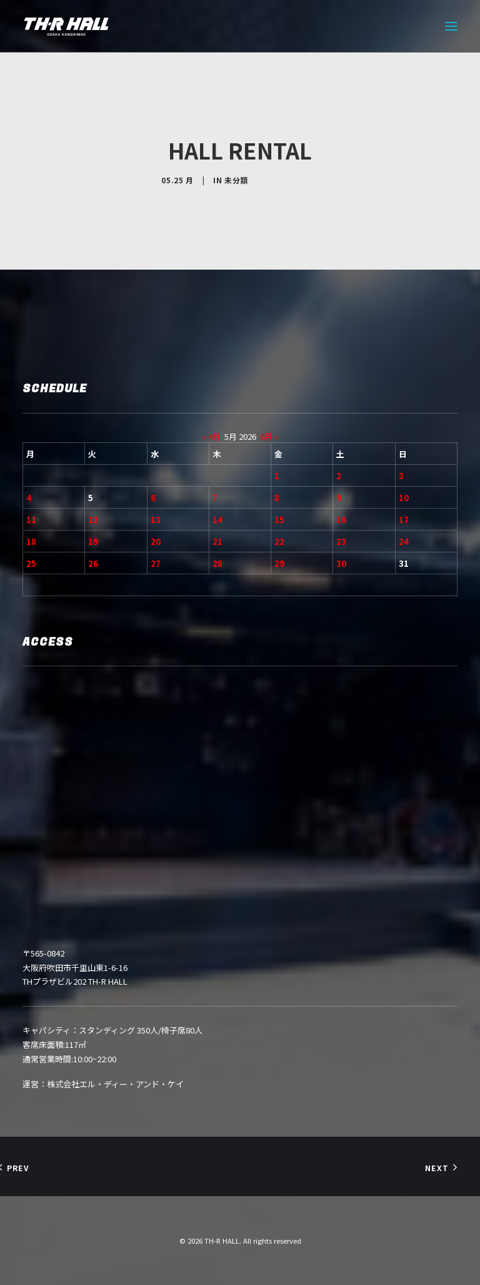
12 (93, 520)
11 (31, 520)
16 (341, 520)
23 (341, 541)
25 (31, 563)
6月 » (269, 436)
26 (93, 563)
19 (93, 541)
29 (279, 563)
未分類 (236, 180)
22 (279, 541)
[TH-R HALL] (66, 26)
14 (217, 520)
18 (31, 541)
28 (217, 563)
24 (404, 541)
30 (341, 563)
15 (279, 520)
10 (404, 498)
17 (404, 520)
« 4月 (211, 436)
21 (217, 541)
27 (156, 563)
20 (156, 541)
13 (156, 520)
